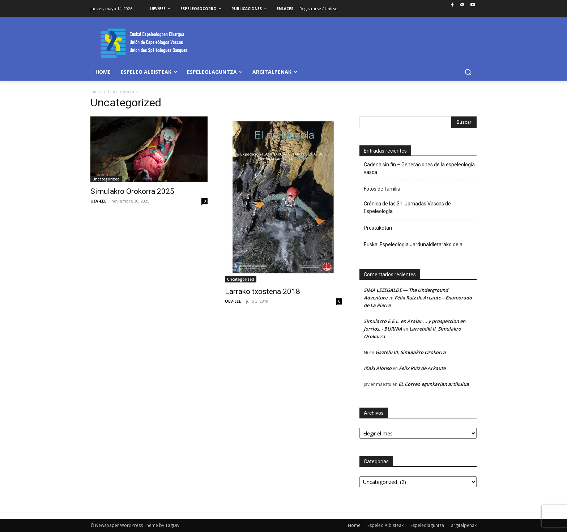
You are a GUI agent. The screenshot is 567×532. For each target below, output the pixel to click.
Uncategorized (106, 179)
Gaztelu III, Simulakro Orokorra (410, 352)
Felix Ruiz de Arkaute (422, 368)
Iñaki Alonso (378, 368)
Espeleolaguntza (427, 525)
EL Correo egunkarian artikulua (433, 384)
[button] (468, 72)
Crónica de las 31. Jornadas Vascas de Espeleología (407, 207)
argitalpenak (464, 525)
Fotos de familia (382, 189)
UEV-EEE (98, 201)
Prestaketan (378, 228)
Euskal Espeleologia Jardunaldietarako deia (413, 244)
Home (354, 525)
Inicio (95, 92)
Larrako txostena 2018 (262, 291)
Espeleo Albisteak (385, 525)
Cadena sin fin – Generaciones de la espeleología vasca (419, 168)
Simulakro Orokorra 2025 (132, 191)
